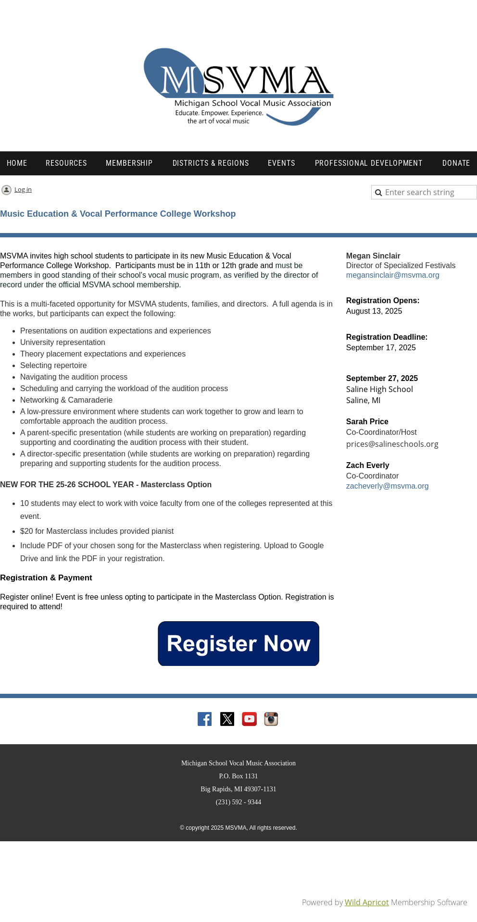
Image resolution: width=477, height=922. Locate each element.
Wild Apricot (367, 902)
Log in (23, 189)
